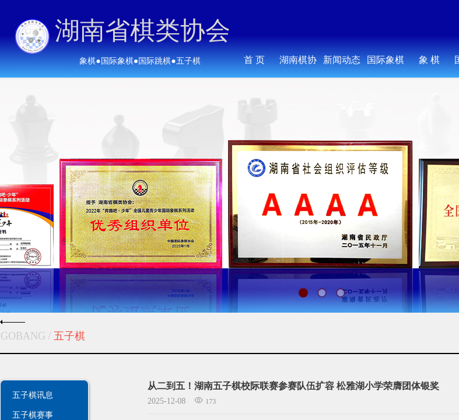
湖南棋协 (298, 60)
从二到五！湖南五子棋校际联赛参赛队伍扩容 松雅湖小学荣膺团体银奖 (293, 386)
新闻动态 (341, 60)
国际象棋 (385, 60)
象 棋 (429, 60)
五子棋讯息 (32, 395)
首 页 (254, 60)
